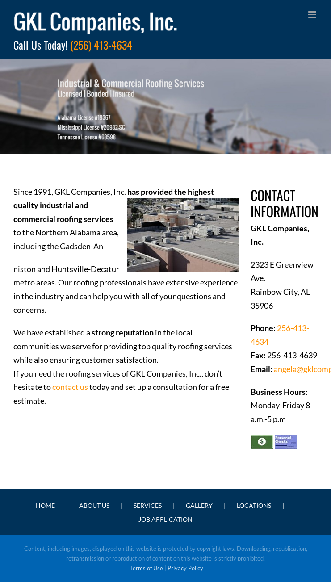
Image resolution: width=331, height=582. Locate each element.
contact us (70, 387)
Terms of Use (146, 568)
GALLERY (199, 505)
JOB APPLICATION (165, 519)
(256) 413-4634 (101, 45)
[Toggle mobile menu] (313, 14)
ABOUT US (94, 505)
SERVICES (148, 505)
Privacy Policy (185, 568)
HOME (45, 505)
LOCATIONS (254, 505)
